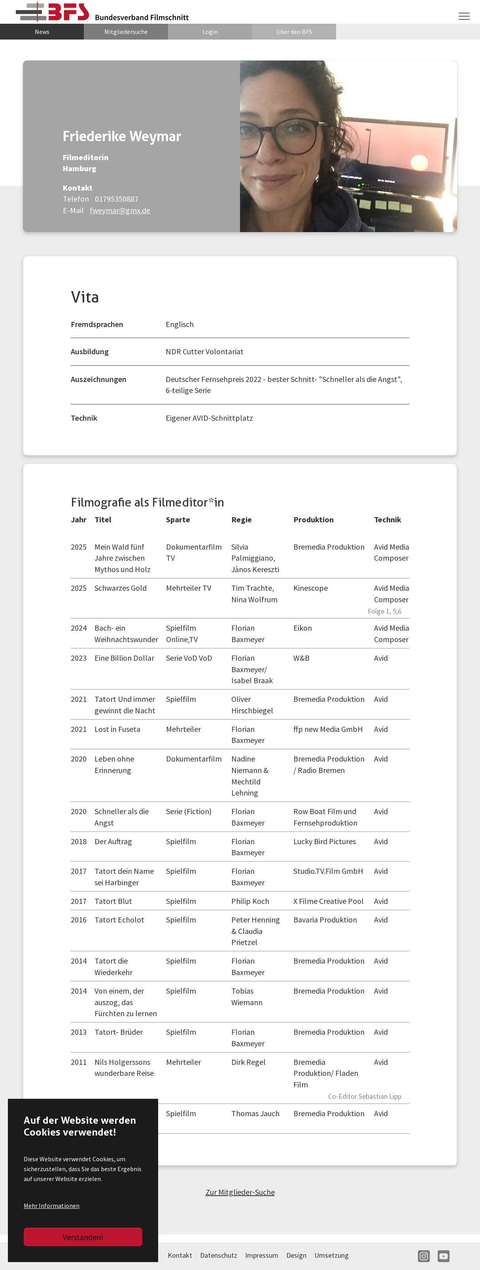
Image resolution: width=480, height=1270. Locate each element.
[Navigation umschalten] (464, 16)
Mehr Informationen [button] (51, 1206)
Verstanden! (83, 1237)
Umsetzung (331, 1255)
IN (424, 1256)
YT (444, 1256)
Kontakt (180, 1255)
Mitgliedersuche (126, 32)
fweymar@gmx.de (120, 210)
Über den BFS (294, 32)
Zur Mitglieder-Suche (240, 1192)
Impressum (261, 1255)
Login (210, 32)
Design (296, 1255)
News (42, 32)
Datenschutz (218, 1255)
